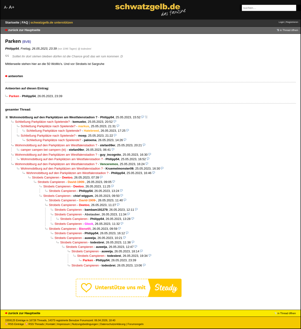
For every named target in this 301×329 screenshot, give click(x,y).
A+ (11, 7)
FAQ (25, 22)
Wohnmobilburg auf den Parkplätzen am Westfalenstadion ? (53, 117)
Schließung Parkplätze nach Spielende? (42, 121)
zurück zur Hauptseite (24, 30)
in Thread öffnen (289, 30)
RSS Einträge (14, 324)
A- (6, 7)
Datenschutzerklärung (112, 324)
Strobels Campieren (45, 177)
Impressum (63, 324)
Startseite (12, 22)
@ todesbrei (84, 48)
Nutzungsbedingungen (85, 324)
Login (281, 22)
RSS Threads (34, 324)
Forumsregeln (135, 324)
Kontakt (50, 324)
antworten (15, 76)
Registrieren (292, 22)
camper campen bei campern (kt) (43, 149)
